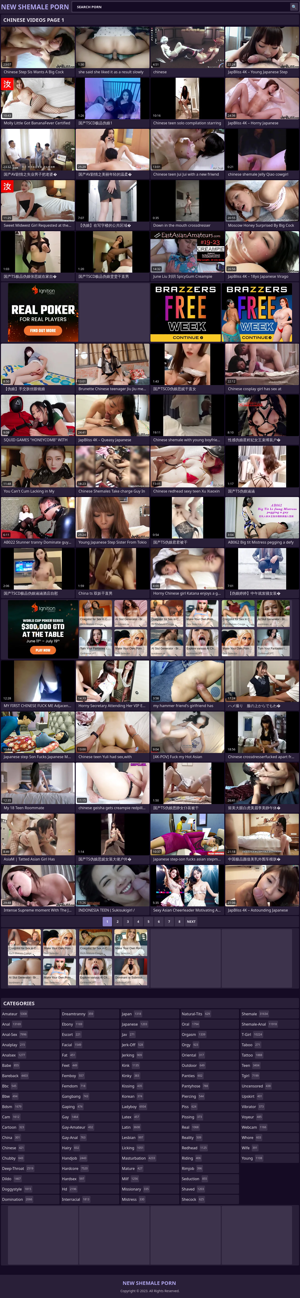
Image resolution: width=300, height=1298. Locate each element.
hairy (71, 1147)
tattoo (252, 1055)
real (191, 1127)
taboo (251, 1044)
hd (70, 1189)
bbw (10, 1096)
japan (132, 1013)
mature (132, 1168)
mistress (133, 1199)
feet (70, 1065)
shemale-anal (260, 1024)
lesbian (133, 1137)
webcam (254, 1127)
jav (129, 1034)
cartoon (13, 1127)
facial (72, 1044)
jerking (132, 1055)
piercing (193, 1096)
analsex (14, 1055)
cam (11, 1116)
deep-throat (18, 1168)
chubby (13, 1158)
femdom (74, 1086)
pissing (192, 1116)
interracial (76, 1199)
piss (190, 1106)
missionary (136, 1189)
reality (192, 1137)
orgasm (194, 1034)
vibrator (253, 1106)
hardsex (74, 1178)
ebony (72, 1024)
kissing (132, 1086)
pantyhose (195, 1086)
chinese (13, 1147)
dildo (12, 1178)
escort (72, 1034)
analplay (14, 1044)
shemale (255, 1013)
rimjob (192, 1168)
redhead (195, 1147)
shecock (193, 1199)
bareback (15, 1075)
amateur (15, 1013)
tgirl (251, 1075)
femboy (73, 1075)
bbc (10, 1086)
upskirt (252, 1096)
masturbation (139, 1158)
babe (11, 1065)
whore (252, 1137)
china (11, 1137)
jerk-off (133, 1044)
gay (70, 1116)
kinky (131, 1075)
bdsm (12, 1106)
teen (251, 1065)
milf (130, 1178)
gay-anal (74, 1137)
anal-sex (15, 1034)
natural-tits (196, 1013)
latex (131, 1116)
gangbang (76, 1096)
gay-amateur (78, 1127)
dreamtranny (78, 1013)
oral (191, 1024)
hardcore (75, 1168)
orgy (190, 1044)
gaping (73, 1106)
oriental (193, 1055)
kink (131, 1065)
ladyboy (134, 1106)
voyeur (252, 1116)
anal (12, 1024)
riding (192, 1158)
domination (17, 1199)
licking (133, 1147)
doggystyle (17, 1189)
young (252, 1158)
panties (193, 1075)
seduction (195, 1178)
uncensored (257, 1086)
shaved (193, 1189)
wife (250, 1147)
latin (131, 1127)
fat (69, 1055)
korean (132, 1096)
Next (191, 921)
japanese (135, 1024)
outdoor (194, 1065)
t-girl (252, 1034)
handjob (75, 1158)
